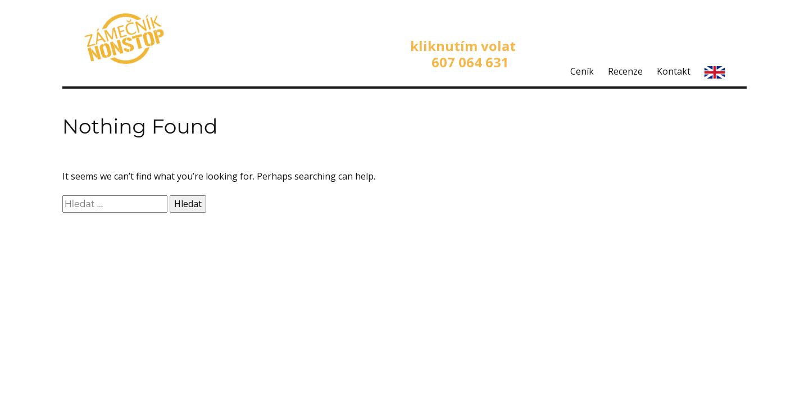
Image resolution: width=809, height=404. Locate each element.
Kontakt (673, 71)
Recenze (625, 71)
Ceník (582, 71)
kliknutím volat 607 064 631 (463, 53)
